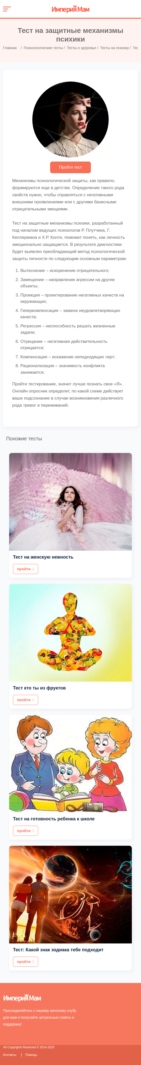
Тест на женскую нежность (43, 557)
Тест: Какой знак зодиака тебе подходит (58, 949)
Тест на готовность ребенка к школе (54, 818)
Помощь (31, 1055)
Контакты (10, 1055)
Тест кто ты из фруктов (39, 688)
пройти (25, 569)
